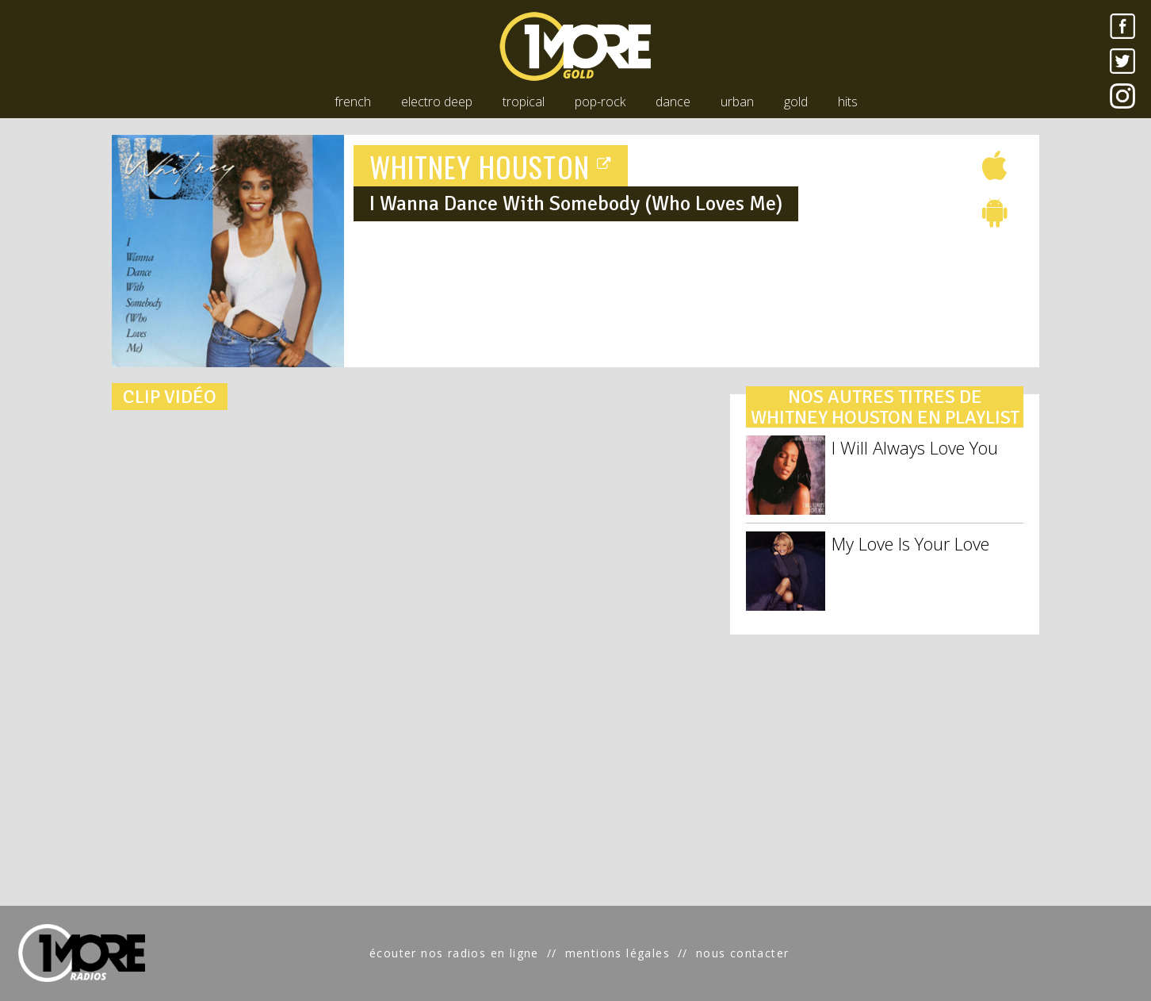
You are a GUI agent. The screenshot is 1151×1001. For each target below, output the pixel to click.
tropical (524, 101)
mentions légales (617, 953)
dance (673, 101)
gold (796, 101)
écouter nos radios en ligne (454, 953)
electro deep (436, 101)
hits (848, 101)
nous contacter (743, 953)
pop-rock (600, 101)
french (353, 101)
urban (737, 101)
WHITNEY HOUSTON (490, 166)
